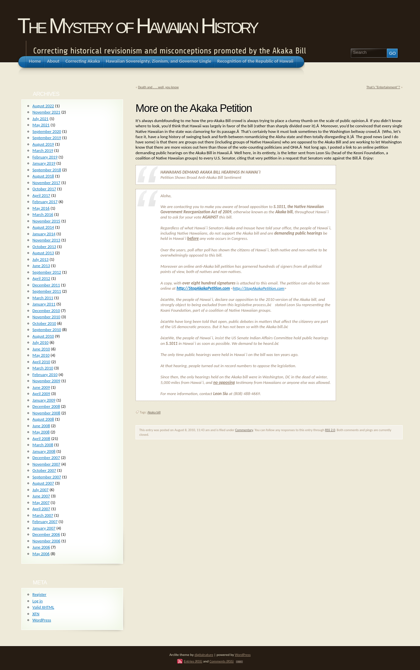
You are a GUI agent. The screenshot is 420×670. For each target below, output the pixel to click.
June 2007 (41, 495)
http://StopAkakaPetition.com (203, 288)
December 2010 (46, 310)
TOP (239, 662)
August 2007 (43, 483)
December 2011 (46, 285)
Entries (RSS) (193, 661)
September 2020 (46, 131)
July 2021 (40, 118)
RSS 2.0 (330, 430)
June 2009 (41, 387)
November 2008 (46, 412)
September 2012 (46, 272)
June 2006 (41, 547)
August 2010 (43, 336)
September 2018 (46, 169)
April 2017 (41, 195)
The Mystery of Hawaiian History (137, 26)
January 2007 (43, 528)
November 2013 (46, 240)
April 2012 (41, 278)
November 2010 (46, 316)
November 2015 (46, 221)
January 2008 (43, 451)
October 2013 (44, 246)
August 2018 (43, 176)
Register (39, 594)
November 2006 (46, 540)
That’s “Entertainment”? (383, 87)
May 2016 (41, 208)
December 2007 (46, 457)
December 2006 (46, 534)
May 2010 (41, 355)
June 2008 (41, 425)
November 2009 (46, 380)
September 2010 (46, 329)
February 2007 (44, 521)
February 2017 (44, 201)
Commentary (244, 430)
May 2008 (41, 431)
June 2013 (41, 265)
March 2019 (42, 150)
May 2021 (41, 124)
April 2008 (41, 438)
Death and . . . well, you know (158, 87)
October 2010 (44, 323)
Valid (43, 607)
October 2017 (44, 188)
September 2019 (46, 137)
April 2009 (41, 393)
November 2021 (46, 112)
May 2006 (41, 553)
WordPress (41, 620)
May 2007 (41, 502)
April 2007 (41, 508)
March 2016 (42, 214)
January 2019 (43, 163)
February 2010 (44, 374)
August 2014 (43, 227)
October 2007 (44, 470)
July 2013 (40, 259)
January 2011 (43, 304)
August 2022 (43, 105)
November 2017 (46, 182)
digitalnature (204, 654)
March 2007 (42, 515)
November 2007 (46, 464)
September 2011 (46, 291)
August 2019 (43, 144)
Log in (37, 600)
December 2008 (46, 406)
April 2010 (41, 361)
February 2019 (44, 157)
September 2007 (46, 476)
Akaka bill (153, 412)
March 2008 (42, 444)
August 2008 (43, 419)
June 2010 (41, 348)
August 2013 (43, 252)
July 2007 (40, 489)
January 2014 (43, 233)
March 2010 (42, 368)
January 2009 (43, 400)
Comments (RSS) (221, 661)
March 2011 (42, 297)
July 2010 (40, 342)
